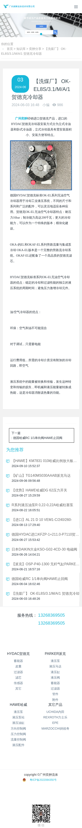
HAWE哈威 (18, 705)
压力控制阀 (18, 734)
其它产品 (55, 705)
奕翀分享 (35, 49)
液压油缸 (18, 723)
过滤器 (18, 672)
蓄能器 (18, 661)
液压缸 (55, 672)
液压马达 (55, 666)
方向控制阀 (18, 728)
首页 (10, 49)
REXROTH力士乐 (55, 717)
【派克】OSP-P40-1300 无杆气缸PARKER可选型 (46, 564)
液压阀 (55, 677)
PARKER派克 (55, 654)
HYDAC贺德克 (18, 654)
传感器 (18, 683)
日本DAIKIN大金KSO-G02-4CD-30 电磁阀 (44, 549)
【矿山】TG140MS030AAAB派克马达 (41, 475)
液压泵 (55, 661)
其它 (18, 688)
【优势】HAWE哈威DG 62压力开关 (39, 490)
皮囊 (18, 666)
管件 (55, 694)
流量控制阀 (18, 739)
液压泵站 (18, 717)
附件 (55, 699)
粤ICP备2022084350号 (43, 779)
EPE (55, 723)
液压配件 (18, 745)
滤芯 (18, 677)
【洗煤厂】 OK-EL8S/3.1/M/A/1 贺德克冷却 (45, 593)
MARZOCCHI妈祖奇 (55, 728)
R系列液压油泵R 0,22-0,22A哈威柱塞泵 (42, 505)
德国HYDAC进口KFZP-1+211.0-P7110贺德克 (46, 534)
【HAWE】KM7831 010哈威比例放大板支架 (46, 461)
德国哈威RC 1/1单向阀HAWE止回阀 (40, 579)
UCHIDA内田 (55, 712)
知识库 (21, 49)
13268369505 (51, 615)
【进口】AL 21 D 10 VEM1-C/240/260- (42, 520)
